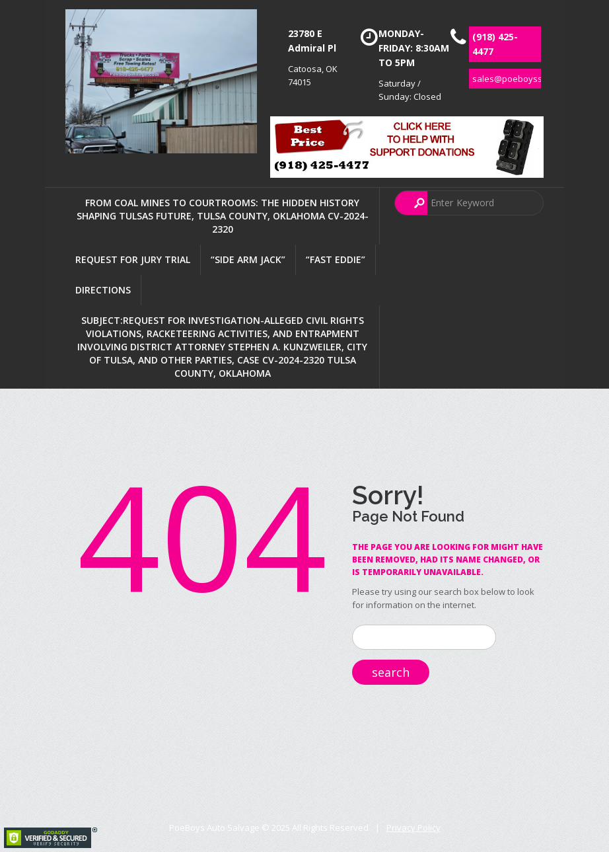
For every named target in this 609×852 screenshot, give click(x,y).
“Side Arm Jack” (248, 259)
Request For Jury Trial (132, 259)
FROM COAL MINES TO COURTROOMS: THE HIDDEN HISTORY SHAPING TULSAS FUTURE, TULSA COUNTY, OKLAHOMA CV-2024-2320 (223, 215)
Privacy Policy (413, 827)
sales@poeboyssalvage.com (530, 79)
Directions (103, 290)
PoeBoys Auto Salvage (214, 827)
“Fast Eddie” (335, 259)
